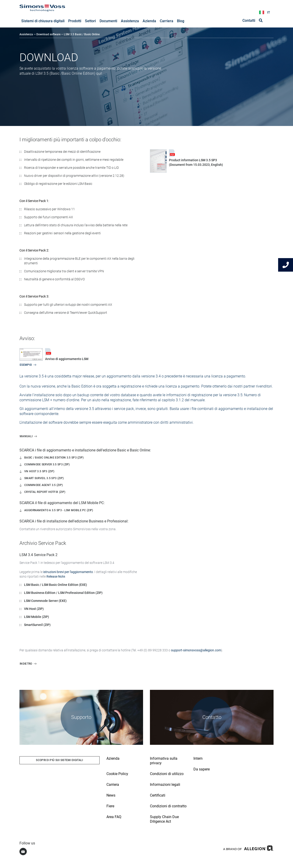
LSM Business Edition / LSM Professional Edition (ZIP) (63, 593)
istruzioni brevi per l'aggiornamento (68, 572)
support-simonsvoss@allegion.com (196, 650)
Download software (48, 34)
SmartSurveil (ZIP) (37, 625)
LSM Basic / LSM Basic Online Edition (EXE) (55, 585)
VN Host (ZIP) (34, 609)
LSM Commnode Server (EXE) (45, 601)
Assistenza (26, 34)
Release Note (55, 577)
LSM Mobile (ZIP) (36, 617)
